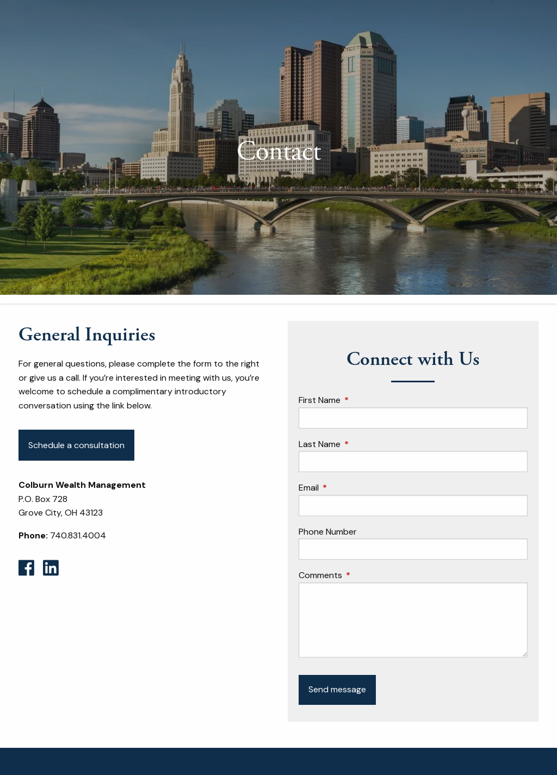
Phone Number (328, 531)
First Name (361, 400)
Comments (362, 575)
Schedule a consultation (76, 445)
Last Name (361, 444)
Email (350, 488)
